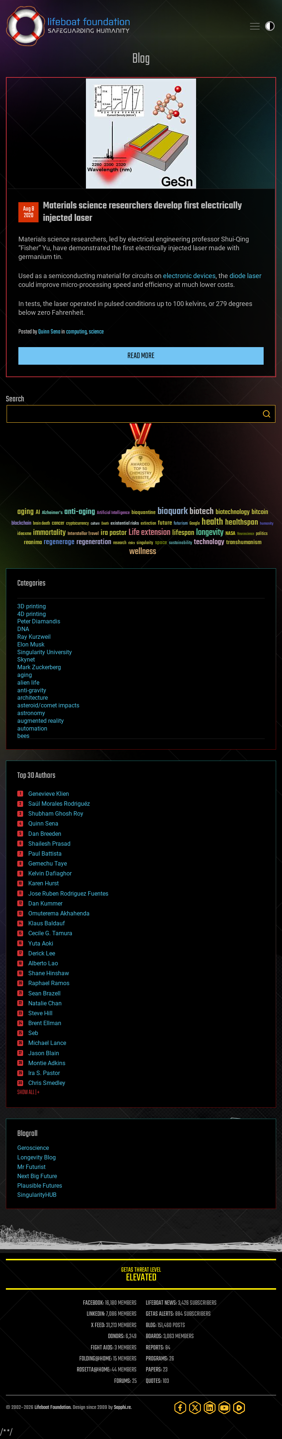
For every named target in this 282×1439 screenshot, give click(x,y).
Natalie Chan (45, 1003)
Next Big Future (37, 1176)
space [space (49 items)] (161, 542)
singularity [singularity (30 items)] (145, 543)
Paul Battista (45, 853)
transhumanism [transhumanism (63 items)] (243, 542)
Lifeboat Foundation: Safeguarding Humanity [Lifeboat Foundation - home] (122, 26)
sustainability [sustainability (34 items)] (180, 543)
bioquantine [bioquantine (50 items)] (143, 512)
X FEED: (98, 1325)
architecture (32, 697)
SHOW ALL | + (28, 1092)
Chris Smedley (46, 1082)
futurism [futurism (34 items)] (181, 524)
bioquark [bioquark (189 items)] (173, 511)
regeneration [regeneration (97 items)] (93, 542)
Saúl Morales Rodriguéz (59, 803)
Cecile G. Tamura (50, 933)
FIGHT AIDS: (102, 1348)
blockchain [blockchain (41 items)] (21, 524)
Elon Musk (30, 644)
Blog (141, 59)
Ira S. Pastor (44, 1073)
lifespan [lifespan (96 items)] (183, 533)
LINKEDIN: (96, 1314)
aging (24, 674)
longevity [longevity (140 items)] (210, 533)
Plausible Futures (39, 1185)
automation (32, 728)
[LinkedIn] (210, 1407)
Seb (33, 1033)
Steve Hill (40, 1013)
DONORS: (116, 1336)
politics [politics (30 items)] (262, 534)
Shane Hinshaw (48, 973)
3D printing (31, 606)
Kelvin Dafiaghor (50, 873)
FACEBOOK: (93, 1303)
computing (76, 332)
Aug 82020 (28, 212)
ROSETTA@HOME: (94, 1370)
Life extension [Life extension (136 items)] (149, 533)
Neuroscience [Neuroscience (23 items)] (245, 534)
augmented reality (40, 720)
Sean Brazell (44, 993)
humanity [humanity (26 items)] (267, 524)
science (96, 332)
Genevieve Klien (48, 793)
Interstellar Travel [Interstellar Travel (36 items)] (83, 534)
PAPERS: (154, 1370)
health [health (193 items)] (212, 522)
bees (23, 735)
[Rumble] (239, 1407)
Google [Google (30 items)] (194, 523)
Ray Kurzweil (34, 636)
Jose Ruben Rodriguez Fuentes (68, 893)
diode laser (245, 276)
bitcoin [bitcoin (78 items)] (260, 512)
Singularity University (44, 652)
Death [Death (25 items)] (105, 524)
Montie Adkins (46, 1063)
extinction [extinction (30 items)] (148, 523)
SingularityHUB (37, 1194)
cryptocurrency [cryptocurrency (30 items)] (77, 523)
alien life (28, 682)
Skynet (26, 659)
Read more (141, 356)
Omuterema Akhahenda (59, 913)
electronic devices (189, 276)
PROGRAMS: (157, 1359)
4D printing (31, 614)
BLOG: (151, 1325)
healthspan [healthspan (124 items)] (241, 522)
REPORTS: (155, 1348)
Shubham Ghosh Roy (55, 813)
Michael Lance (47, 1042)
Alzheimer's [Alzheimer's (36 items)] (52, 513)
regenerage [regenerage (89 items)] (59, 542)
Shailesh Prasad (49, 843)
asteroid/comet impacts (48, 705)
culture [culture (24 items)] (95, 524)
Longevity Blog (36, 1157)
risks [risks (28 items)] (131, 543)
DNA (23, 629)
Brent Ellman (44, 1023)
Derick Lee (41, 953)
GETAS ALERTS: (160, 1314)
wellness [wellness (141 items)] (142, 552)
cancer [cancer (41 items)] (58, 524)
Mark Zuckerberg (39, 667)
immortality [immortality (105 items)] (49, 532)
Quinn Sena (49, 332)
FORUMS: (122, 1381)
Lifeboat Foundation (52, 1407)
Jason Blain (43, 1053)
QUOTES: (154, 1381)
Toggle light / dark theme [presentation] (270, 26)
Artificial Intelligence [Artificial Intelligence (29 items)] (113, 513)
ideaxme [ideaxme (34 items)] (24, 534)
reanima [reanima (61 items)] (33, 542)
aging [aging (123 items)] (25, 512)
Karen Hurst (43, 883)
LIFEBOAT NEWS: (161, 1303)
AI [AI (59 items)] (38, 512)
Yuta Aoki (40, 943)
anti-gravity (31, 690)
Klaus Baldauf (46, 923)
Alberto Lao (43, 963)
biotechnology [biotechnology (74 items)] (233, 512)
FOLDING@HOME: (95, 1359)
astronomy (31, 713)
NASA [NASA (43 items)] (230, 534)
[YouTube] (224, 1407)
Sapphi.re (122, 1407)
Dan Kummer (45, 903)
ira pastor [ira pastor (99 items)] (114, 533)
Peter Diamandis (38, 621)
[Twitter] (195, 1407)
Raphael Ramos (48, 983)
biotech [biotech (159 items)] (201, 512)
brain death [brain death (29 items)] (41, 523)
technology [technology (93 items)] (209, 542)
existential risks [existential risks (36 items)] (125, 524)
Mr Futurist (31, 1166)
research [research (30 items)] (119, 543)
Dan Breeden (44, 833)
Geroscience (33, 1147)
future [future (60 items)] (165, 523)
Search (266, 414)
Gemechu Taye (47, 863)
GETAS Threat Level (141, 1275)
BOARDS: (154, 1336)
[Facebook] (180, 1407)
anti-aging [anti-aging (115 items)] (79, 512)
